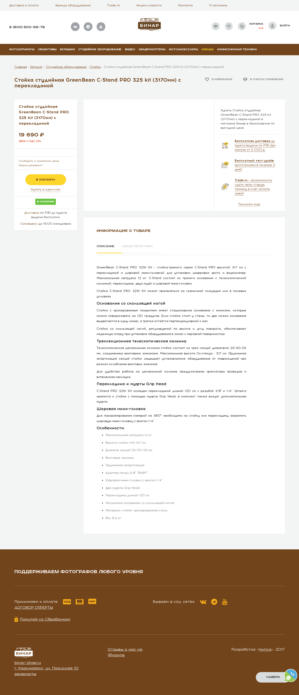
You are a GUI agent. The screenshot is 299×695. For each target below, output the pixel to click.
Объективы (47, 49)
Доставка (31, 213)
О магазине (218, 5)
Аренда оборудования (73, 5)
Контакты (185, 5)
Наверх (273, 677)
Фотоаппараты (21, 49)
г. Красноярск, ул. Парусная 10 (46, 666)
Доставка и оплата (24, 5)
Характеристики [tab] (142, 246)
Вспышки (67, 49)
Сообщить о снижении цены (39, 160)
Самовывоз (29, 224)
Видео (130, 49)
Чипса (265, 647)
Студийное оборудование (99, 49)
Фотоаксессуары (183, 49)
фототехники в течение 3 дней (255, 165)
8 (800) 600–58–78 (27, 27)
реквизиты (25, 672)
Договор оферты (33, 606)
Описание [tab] (106, 246)
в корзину (45, 179)
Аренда (207, 49)
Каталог (36, 67)
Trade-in (113, 5)
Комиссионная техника (237, 49)
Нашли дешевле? (31, 165)
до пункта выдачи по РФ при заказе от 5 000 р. (255, 145)
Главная (20, 67)
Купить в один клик (45, 189)
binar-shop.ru (27, 661)
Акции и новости (149, 5)
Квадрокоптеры (152, 49)
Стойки (95, 67)
